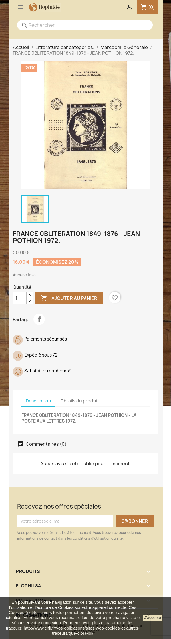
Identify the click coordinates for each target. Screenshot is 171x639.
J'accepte (152, 617)
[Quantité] (20, 298)
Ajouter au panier (69, 298)
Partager (39, 319)
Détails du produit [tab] (80, 401)
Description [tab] (38, 401)
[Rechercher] (79, 25)
